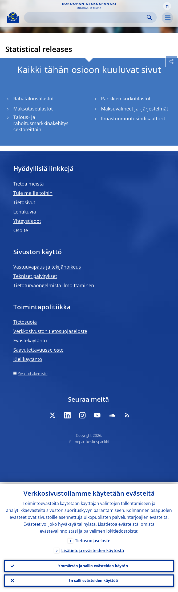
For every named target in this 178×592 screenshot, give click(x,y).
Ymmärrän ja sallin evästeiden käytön (93, 564)
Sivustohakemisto (32, 373)
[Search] (86, 17)
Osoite (20, 230)
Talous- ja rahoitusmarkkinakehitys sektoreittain (40, 123)
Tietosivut (24, 202)
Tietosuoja (25, 322)
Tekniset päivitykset (35, 276)
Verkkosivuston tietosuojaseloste (50, 331)
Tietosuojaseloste (92, 539)
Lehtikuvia (24, 211)
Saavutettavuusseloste (38, 350)
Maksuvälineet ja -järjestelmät (134, 109)
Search (149, 17)
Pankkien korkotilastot (126, 99)
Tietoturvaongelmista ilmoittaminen (53, 285)
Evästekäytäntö (30, 340)
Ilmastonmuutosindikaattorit (133, 119)
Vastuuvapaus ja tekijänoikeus (47, 267)
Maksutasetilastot (33, 109)
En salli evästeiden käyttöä (93, 580)
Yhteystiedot (27, 221)
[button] (167, 6)
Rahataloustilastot (33, 99)
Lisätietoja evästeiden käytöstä (92, 549)
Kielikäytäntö (27, 359)
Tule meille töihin (32, 193)
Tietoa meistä (28, 183)
